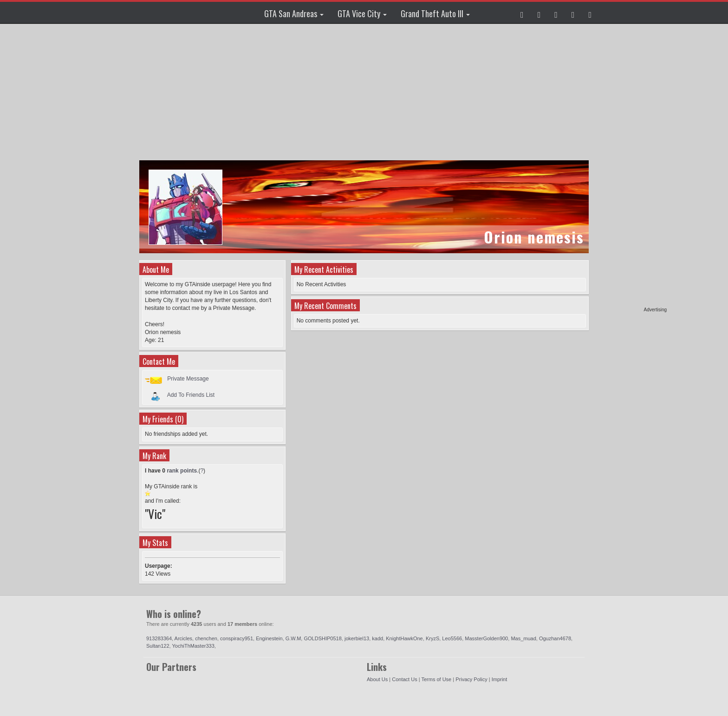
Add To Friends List (191, 395)
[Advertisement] (631, 167)
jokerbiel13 (356, 638)
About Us (377, 679)
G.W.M (293, 638)
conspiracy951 (236, 638)
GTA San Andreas (294, 13)
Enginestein (269, 638)
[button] (522, 12)
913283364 (159, 638)
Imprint (499, 679)
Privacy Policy (471, 679)
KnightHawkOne (404, 638)
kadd (377, 638)
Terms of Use (436, 679)
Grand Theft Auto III (435, 13)
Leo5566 (452, 638)
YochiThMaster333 (193, 646)
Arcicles (184, 638)
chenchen (206, 638)
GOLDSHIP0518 (322, 638)
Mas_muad (523, 638)
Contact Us (404, 679)
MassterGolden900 (486, 638)
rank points (182, 470)
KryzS (432, 638)
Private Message (187, 378)
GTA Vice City (362, 13)
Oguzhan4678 (555, 638)
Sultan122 (157, 646)
